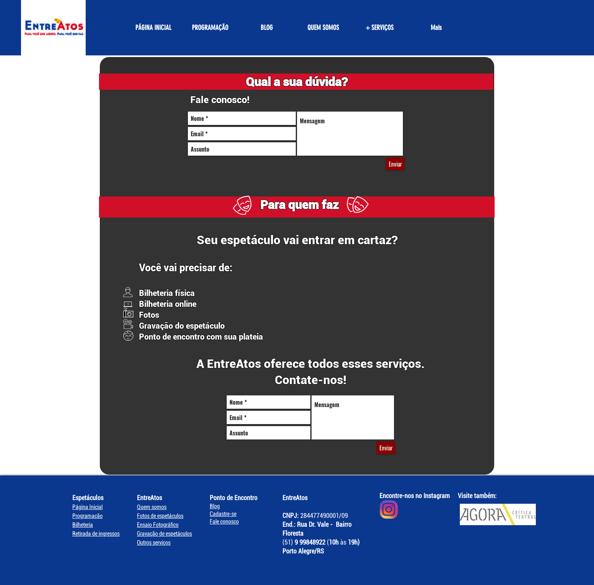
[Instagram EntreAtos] (388, 509)
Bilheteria (82, 525)
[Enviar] (395, 164)
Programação (87, 516)
